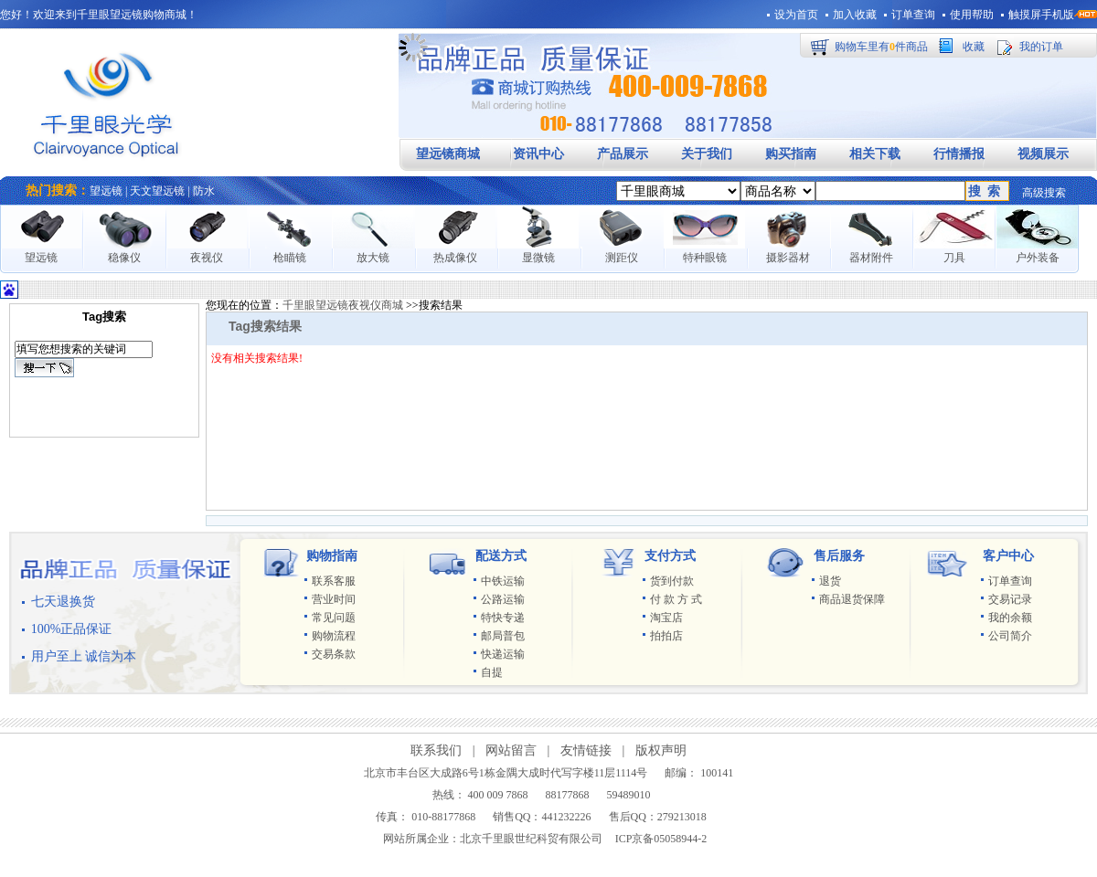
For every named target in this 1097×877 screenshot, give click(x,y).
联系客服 (334, 581)
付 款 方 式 (676, 599)
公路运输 (503, 599)
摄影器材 (788, 257)
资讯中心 (538, 154)
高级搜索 (1044, 192)
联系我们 (436, 750)
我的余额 (1010, 617)
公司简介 (1010, 635)
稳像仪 (124, 257)
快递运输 (503, 654)
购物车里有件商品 (881, 46)
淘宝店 (666, 617)
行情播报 (959, 154)
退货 (830, 581)
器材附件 (871, 257)
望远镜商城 (448, 154)
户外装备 (1038, 257)
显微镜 (538, 257)
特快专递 (503, 617)
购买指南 (790, 154)
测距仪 (621, 257)
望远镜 (106, 191)
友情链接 (586, 750)
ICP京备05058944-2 (661, 838)
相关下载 (874, 154)
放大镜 (373, 257)
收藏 (974, 46)
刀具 (954, 257)
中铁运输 (503, 581)
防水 (204, 191)
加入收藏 (855, 14)
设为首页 (796, 14)
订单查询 (913, 14)
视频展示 (1043, 154)
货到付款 (672, 581)
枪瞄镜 (289, 257)
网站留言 (511, 750)
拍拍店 (666, 635)
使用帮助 (972, 14)
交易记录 (1010, 599)
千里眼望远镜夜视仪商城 (342, 305)
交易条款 (334, 654)
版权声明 (661, 750)
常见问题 (334, 617)
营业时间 (334, 599)
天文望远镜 (157, 191)
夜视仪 (206, 257)
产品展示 (622, 154)
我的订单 (1041, 46)
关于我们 (706, 154)
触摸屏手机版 (1041, 14)
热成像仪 (455, 257)
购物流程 (334, 635)
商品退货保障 (852, 599)
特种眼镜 (705, 257)
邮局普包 (503, 635)
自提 (492, 672)
